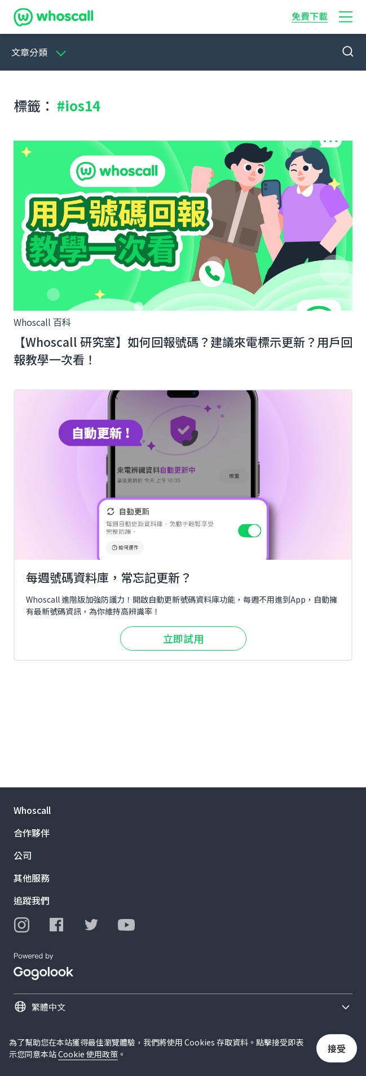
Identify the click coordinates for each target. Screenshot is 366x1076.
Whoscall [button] (32, 810)
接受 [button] (337, 1048)
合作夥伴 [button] (32, 832)
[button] (345, 17)
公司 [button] (23, 855)
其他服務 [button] (32, 878)
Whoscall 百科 (42, 322)
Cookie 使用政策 (88, 1054)
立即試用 (183, 638)
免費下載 (310, 16)
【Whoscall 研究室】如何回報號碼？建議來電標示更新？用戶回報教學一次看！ (183, 350)
